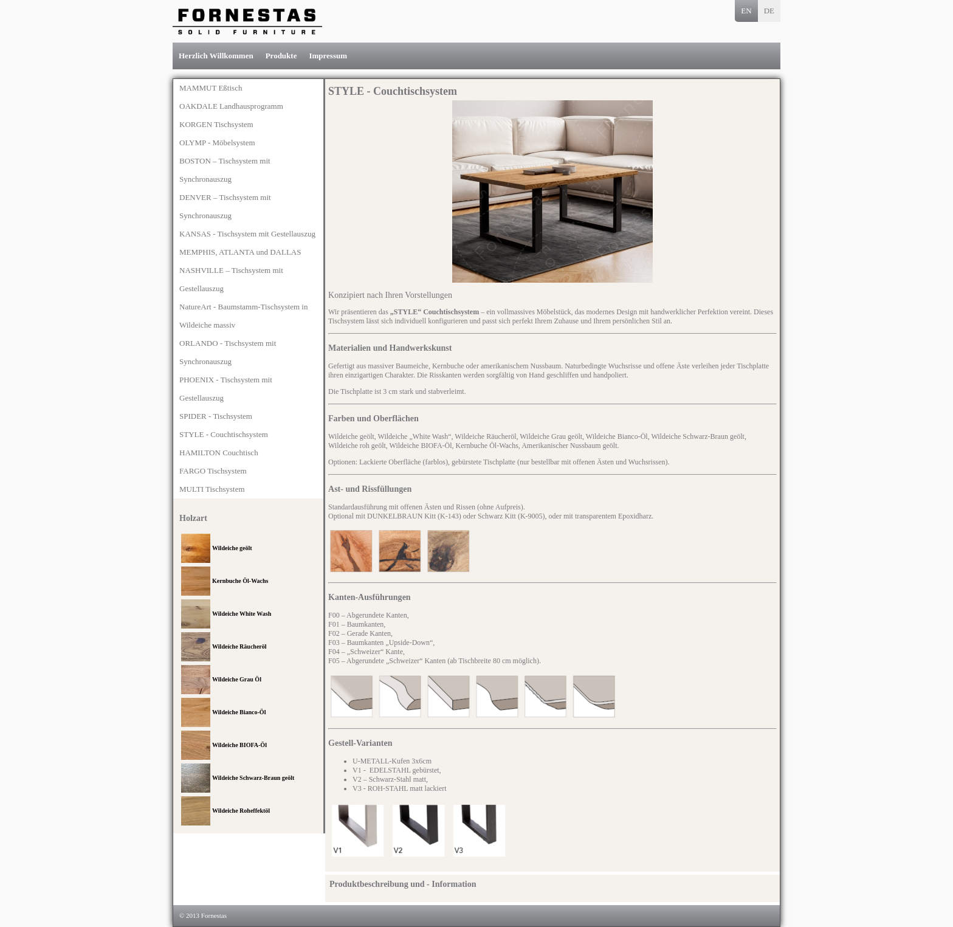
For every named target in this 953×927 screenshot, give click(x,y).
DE (769, 10)
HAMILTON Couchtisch (218, 452)
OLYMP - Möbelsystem (217, 142)
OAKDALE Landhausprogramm (231, 106)
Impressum (328, 55)
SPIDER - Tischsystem (215, 416)
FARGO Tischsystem (213, 470)
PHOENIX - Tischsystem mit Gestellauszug (225, 388)
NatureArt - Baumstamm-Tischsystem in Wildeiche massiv (243, 315)
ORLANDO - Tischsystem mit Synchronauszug (227, 352)
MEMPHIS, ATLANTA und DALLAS (240, 252)
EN (746, 10)
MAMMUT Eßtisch (210, 87)
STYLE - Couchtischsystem (223, 434)
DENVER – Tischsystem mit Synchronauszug (225, 206)
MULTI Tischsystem (212, 489)
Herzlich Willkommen (216, 55)
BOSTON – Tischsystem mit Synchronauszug (224, 170)
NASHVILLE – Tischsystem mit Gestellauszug (231, 279)
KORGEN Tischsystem (216, 124)
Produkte (281, 55)
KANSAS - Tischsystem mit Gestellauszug (247, 233)
